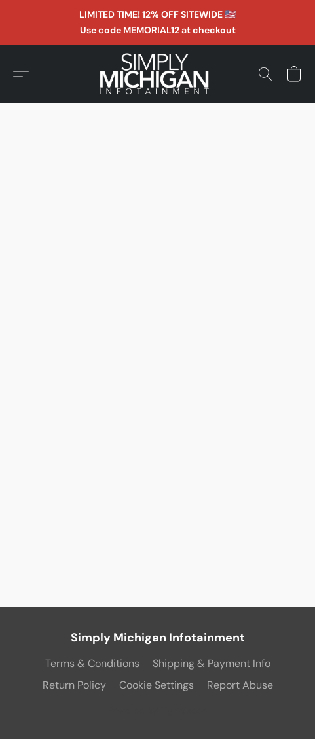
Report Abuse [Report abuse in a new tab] (240, 685)
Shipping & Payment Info (211, 663)
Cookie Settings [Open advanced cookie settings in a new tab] (156, 685)
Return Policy (74, 685)
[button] (157, 74)
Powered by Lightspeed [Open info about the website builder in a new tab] (157, 710)
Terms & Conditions (92, 663)
